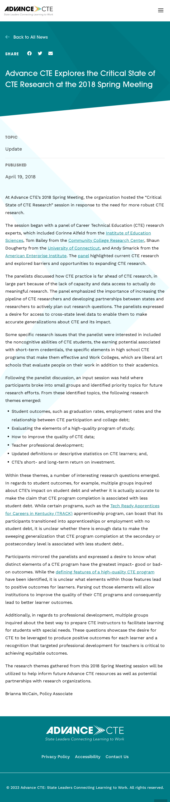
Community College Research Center (106, 240)
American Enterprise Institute (36, 255)
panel (83, 255)
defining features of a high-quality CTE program (105, 571)
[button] (160, 10)
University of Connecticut (74, 248)
